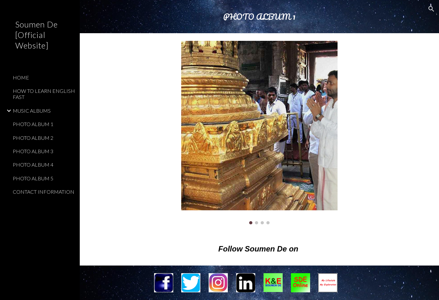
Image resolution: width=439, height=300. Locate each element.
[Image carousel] (259, 132)
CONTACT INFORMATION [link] (43, 192)
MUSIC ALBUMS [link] (32, 111)
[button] (431, 9)
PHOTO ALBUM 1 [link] (33, 124)
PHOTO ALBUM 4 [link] (33, 164)
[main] (259, 17)
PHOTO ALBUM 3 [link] (33, 151)
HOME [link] (21, 77)
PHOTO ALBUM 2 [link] (33, 138)
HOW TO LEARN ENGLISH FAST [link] (44, 94)
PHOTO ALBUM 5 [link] (33, 178)
